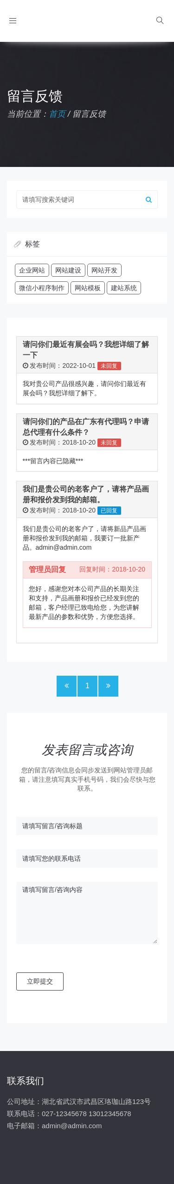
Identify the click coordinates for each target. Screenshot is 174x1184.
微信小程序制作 (41, 288)
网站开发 (104, 270)
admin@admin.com (72, 1126)
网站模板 (88, 288)
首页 (57, 114)
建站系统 (124, 288)
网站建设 (68, 270)
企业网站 (32, 270)
